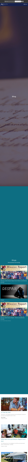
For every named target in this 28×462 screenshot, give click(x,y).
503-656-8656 (17, 1)
